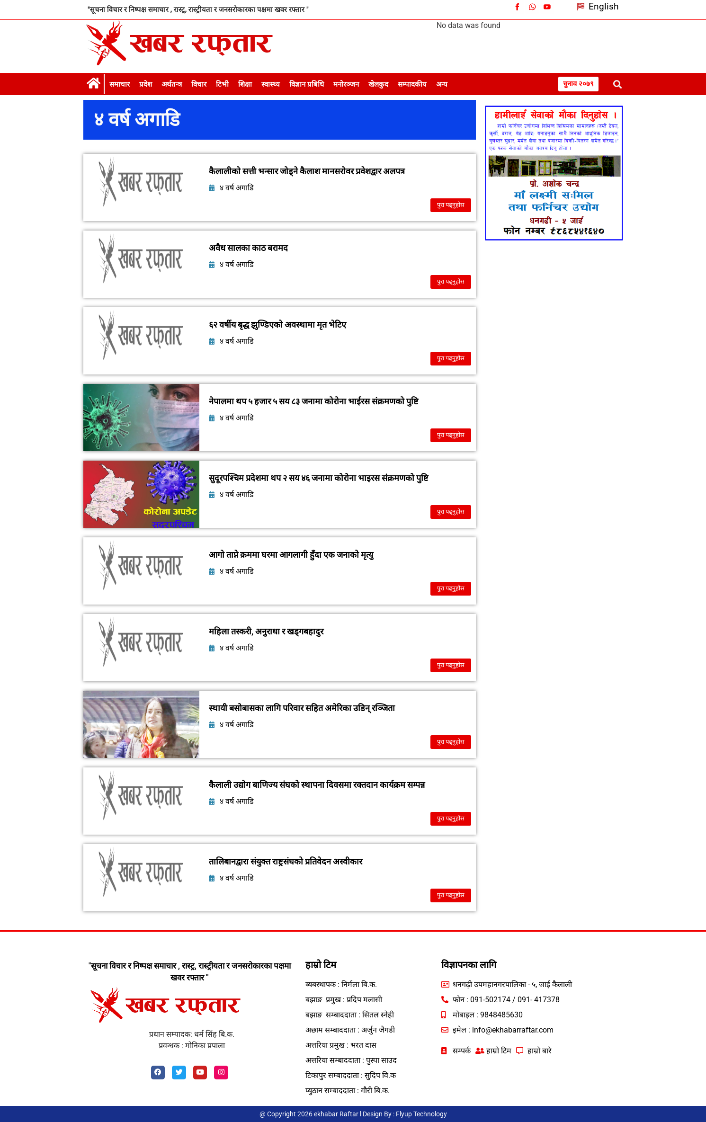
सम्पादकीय (412, 84)
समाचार (119, 84)
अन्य (441, 84)
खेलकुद (378, 84)
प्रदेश (145, 84)
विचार (198, 84)
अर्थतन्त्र (171, 84)
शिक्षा (245, 84)
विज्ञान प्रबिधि (306, 84)
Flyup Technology (421, 1114)
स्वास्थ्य (270, 84)
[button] (618, 84)
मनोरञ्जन (346, 84)
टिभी (222, 84)
